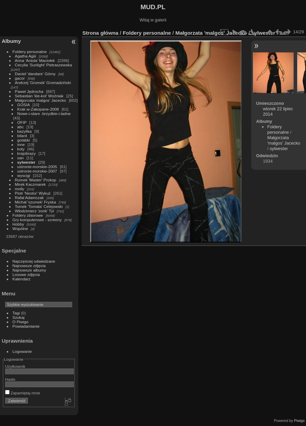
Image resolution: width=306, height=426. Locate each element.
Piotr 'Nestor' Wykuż (33, 193)
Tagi (16, 313)
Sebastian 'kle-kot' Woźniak (39, 96)
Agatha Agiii (25, 56)
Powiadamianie (26, 326)
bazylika (24, 131)
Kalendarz (22, 279)
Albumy (11, 41)
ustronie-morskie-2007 (37, 171)
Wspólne (20, 228)
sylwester (26, 162)
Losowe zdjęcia (26, 274)
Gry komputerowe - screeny (37, 219)
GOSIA (23, 104)
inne (21, 144)
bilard (22, 135)
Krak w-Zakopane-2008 (38, 109)
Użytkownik (15, 366)
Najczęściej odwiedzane (34, 261)
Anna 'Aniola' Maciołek (35, 60)
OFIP (22, 122)
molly (19, 188)
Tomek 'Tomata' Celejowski (39, 206)
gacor (20, 78)
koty (21, 149)
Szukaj (19, 317)
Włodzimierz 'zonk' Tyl (34, 211)
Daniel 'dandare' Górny (35, 73)
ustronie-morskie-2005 (37, 166)
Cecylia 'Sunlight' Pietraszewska (43, 65)
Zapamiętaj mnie (22, 393)
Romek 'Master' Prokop (36, 180)
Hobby (18, 224)
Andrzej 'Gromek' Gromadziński (43, 82)
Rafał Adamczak (29, 197)
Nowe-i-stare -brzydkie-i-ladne (44, 113)
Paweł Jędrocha (29, 91)
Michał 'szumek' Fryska (35, 202)
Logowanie (22, 351)
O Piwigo (21, 322)
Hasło (10, 379)
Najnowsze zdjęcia (29, 265)
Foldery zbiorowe (28, 215)
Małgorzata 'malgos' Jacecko (40, 100)
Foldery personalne (30, 51)
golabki (23, 140)
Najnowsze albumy (29, 270)
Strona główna (100, 33)
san (20, 157)
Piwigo (299, 421)
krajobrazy (26, 153)
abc (20, 127)
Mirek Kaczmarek (30, 184)
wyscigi (23, 175)
